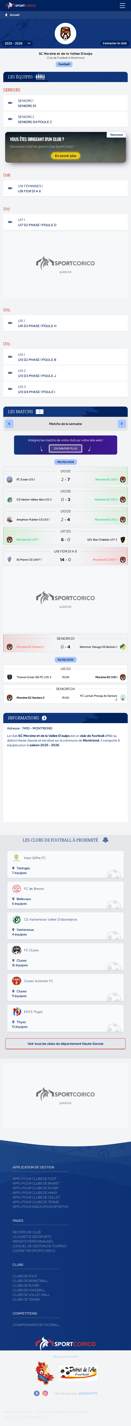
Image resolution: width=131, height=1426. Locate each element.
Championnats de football (36, 1325)
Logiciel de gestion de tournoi (39, 1246)
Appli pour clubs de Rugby (36, 1188)
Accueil (14, 15)
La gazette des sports (32, 1237)
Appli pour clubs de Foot (34, 1179)
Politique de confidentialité (25, 1417)
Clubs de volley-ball (31, 1295)
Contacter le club (115, 43)
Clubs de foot (25, 1276)
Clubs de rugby (26, 1285)
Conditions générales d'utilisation (61, 1412)
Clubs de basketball (30, 1281)
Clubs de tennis (26, 1299)
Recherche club (27, 1232)
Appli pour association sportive (41, 1207)
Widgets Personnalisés (33, 1241)
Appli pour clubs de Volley (36, 1197)
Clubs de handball (29, 1290)
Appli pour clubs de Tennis (36, 1202)
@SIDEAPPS (87, 1393)
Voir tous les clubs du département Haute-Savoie (65, 1044)
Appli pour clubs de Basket (36, 1183)
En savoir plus (65, 156)
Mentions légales (16, 1412)
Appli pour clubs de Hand (35, 1193)
